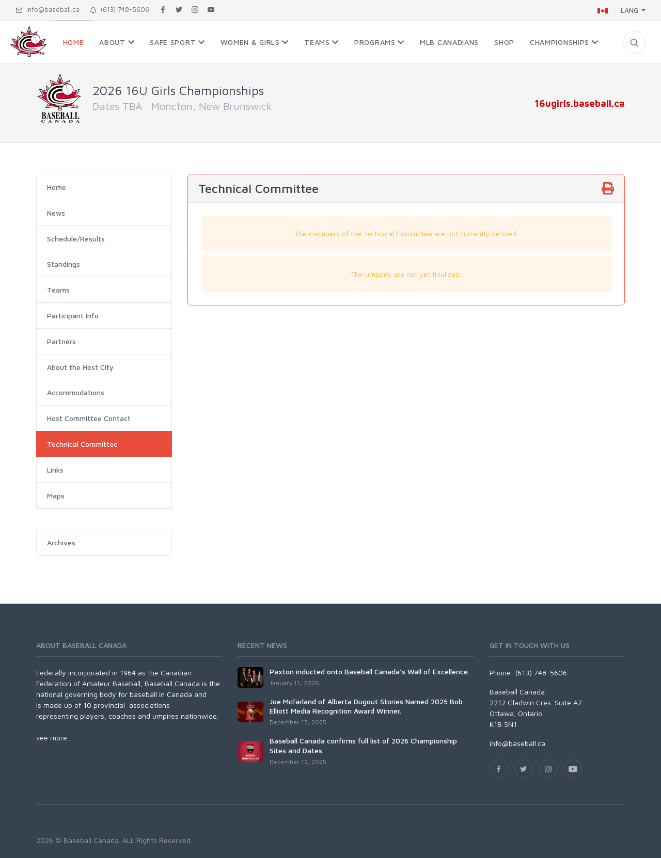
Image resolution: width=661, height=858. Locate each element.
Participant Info (73, 315)
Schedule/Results (76, 238)
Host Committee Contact (89, 418)
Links (55, 469)
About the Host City (80, 367)
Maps (56, 495)
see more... (54, 737)
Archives (61, 542)
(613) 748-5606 (119, 9)
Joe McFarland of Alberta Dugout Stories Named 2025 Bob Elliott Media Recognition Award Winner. (366, 706)
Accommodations (75, 392)
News (56, 212)
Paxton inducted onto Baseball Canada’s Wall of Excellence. (369, 671)
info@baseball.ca (47, 9)
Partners (61, 341)
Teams (58, 289)
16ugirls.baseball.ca (579, 103)
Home (56, 187)
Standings (63, 264)
